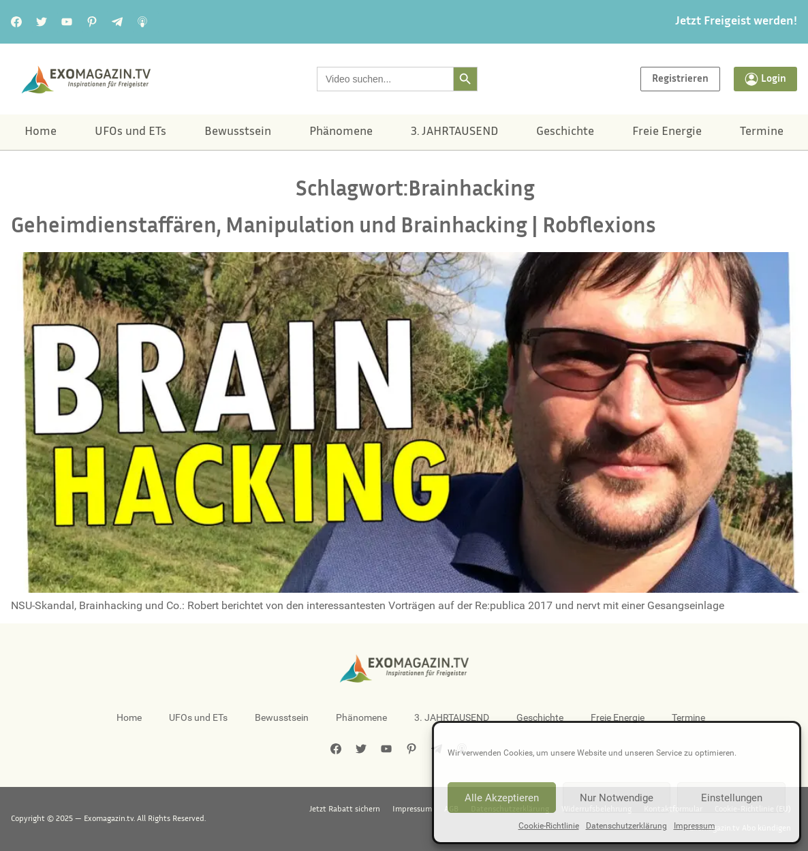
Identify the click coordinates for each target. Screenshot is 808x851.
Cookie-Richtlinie (548, 826)
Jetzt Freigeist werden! (736, 21)
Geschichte (565, 132)
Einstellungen (731, 798)
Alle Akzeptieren (502, 798)
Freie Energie (667, 132)
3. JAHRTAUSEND (454, 132)
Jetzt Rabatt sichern (344, 809)
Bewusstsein (237, 132)
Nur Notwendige (616, 798)
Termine (761, 132)
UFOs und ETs (130, 132)
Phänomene (341, 132)
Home (41, 132)
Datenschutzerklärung (626, 826)
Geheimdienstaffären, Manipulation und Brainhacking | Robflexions (333, 227)
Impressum (694, 826)
